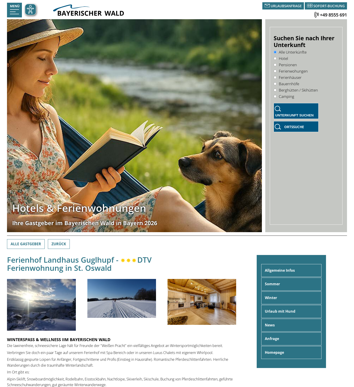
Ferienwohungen (291, 71)
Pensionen (285, 64)
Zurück (58, 243)
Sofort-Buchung (329, 6)
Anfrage (272, 338)
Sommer (272, 283)
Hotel (281, 58)
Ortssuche (294, 127)
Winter (271, 297)
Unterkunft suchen (294, 115)
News (270, 325)
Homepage (274, 352)
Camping (284, 96)
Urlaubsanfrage (286, 6)
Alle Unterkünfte (290, 52)
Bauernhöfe (286, 83)
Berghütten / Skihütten (296, 90)
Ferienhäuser (288, 77)
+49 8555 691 (333, 15)
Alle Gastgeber (26, 243)
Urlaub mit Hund (280, 311)
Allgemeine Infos (280, 270)
